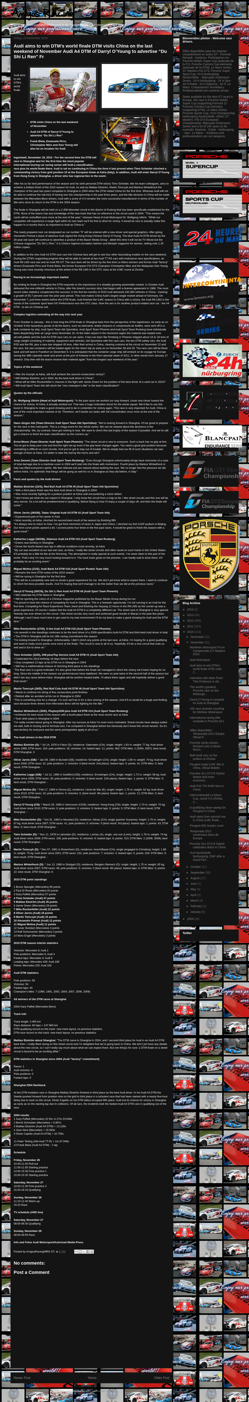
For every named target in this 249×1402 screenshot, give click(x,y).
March (195, 900)
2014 (190, 609)
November (198, 642)
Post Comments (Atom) (100, 1391)
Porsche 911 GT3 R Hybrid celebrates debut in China (208, 845)
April (194, 895)
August (195, 878)
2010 (190, 632)
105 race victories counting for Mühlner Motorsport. (207, 710)
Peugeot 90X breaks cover (207, 825)
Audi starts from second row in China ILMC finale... (208, 818)
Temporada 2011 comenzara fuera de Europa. (204, 835)
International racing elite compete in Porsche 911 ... (207, 721)
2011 (190, 626)
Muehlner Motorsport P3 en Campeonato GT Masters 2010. (207, 651)
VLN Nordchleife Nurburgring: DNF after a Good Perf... (207, 856)
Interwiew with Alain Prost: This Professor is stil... (206, 679)
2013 (190, 615)
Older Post (162, 1378)
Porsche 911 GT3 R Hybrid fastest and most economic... (207, 777)
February (197, 906)
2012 (190, 620)
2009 (190, 918)
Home (92, 1378)
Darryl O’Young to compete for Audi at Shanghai (207, 701)
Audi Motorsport (200, 660)
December (198, 636)
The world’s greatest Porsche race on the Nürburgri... (204, 690)
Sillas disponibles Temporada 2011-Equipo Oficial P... (207, 734)
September (198, 872)
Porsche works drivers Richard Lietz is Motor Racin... (205, 746)
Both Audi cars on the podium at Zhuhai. (203, 757)
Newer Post (22, 1378)
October (196, 866)
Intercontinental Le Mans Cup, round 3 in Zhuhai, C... (206, 798)
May (194, 889)
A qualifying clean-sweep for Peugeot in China (208, 809)
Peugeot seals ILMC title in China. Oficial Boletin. (207, 766)
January (196, 911)
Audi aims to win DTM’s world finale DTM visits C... (206, 669)
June (194, 883)
